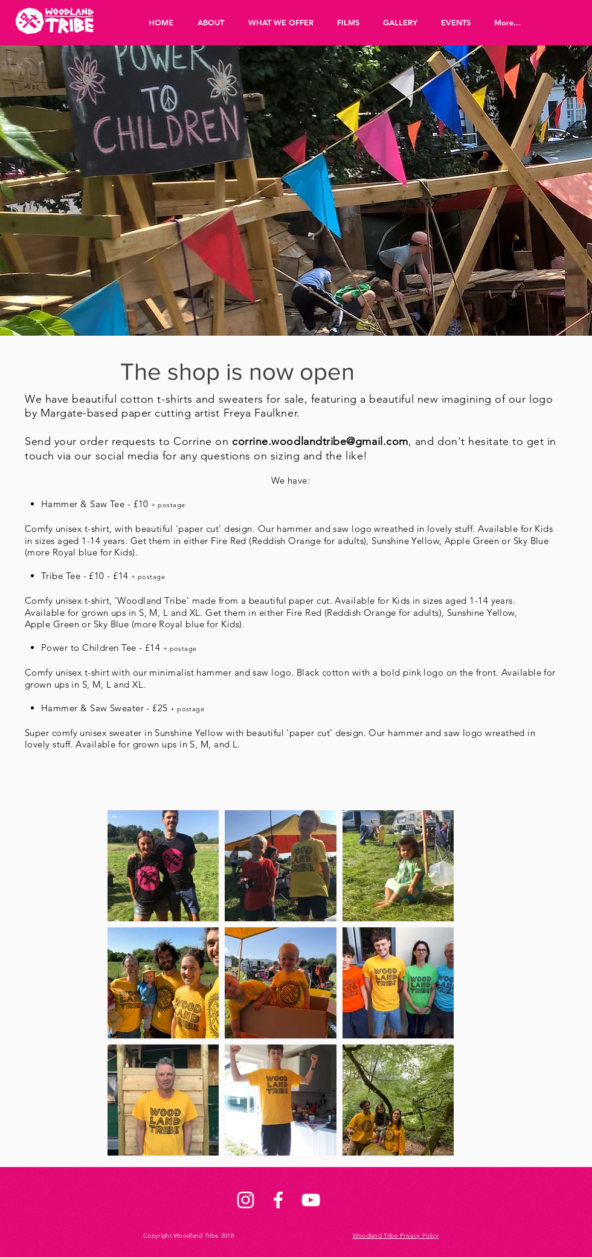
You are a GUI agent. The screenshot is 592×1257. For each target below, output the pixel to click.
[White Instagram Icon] (245, 1200)
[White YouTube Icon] (311, 1200)
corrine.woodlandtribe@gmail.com (320, 441)
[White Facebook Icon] (278, 1200)
